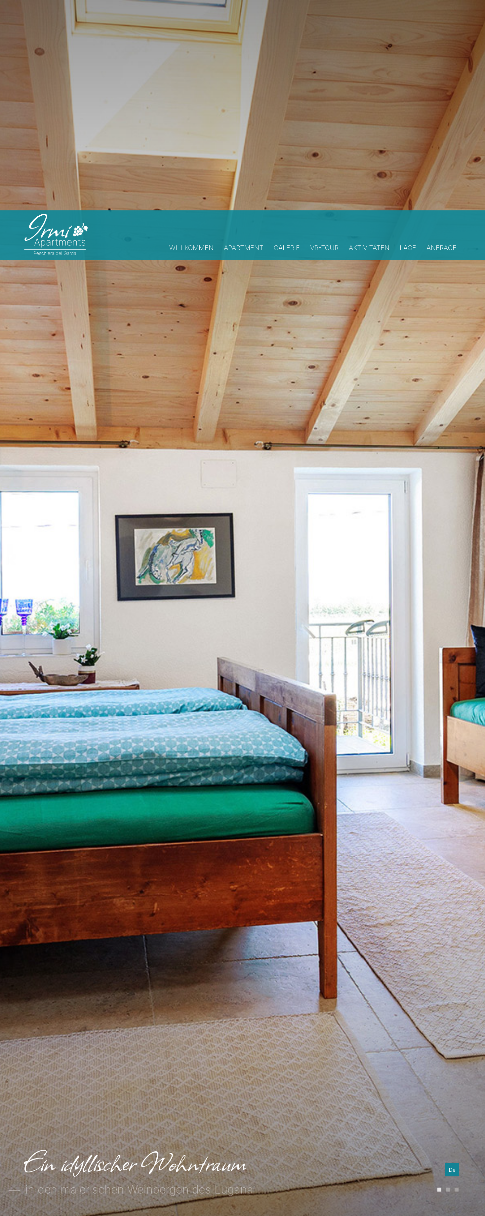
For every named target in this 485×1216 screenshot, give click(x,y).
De (452, 1015)
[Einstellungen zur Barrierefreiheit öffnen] (15, 1181)
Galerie (287, 37)
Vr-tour (324, 37)
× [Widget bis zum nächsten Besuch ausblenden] (21, 1174)
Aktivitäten (369, 37)
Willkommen (191, 37)
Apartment (243, 37)
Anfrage (441, 37)
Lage (408, 37)
